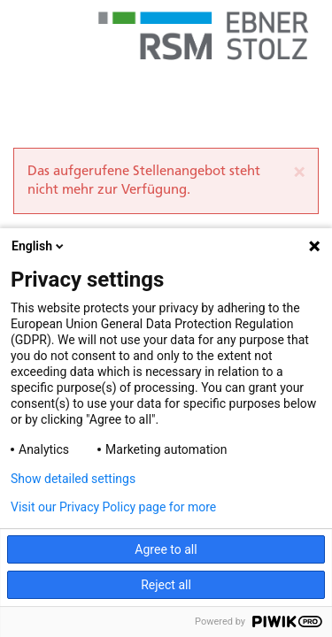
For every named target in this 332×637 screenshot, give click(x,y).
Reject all (166, 585)
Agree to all (166, 549)
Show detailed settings (73, 479)
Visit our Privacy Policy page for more (113, 507)
